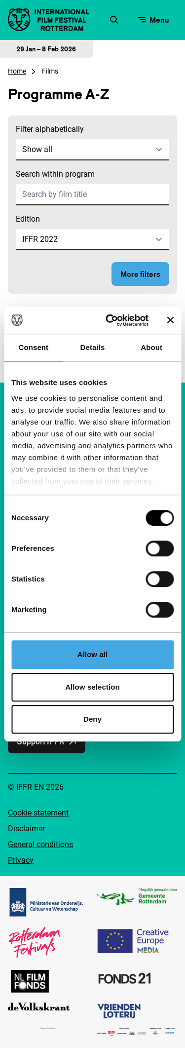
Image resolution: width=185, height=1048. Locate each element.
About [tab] (151, 347)
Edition (28, 219)
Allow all (92, 654)
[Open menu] (153, 20)
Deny (92, 719)
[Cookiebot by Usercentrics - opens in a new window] (110, 320)
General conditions (40, 844)
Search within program (55, 174)
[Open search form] (114, 20)
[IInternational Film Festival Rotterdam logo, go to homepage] (48, 19)
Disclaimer (26, 828)
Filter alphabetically (50, 129)
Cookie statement (38, 812)
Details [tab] (92, 347)
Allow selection (92, 687)
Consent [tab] (33, 347)
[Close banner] (170, 320)
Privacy (21, 860)
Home (17, 71)
